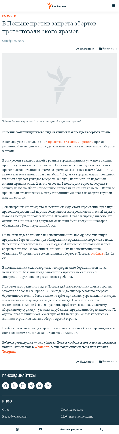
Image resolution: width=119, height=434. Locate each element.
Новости (9, 16)
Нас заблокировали (15, 416)
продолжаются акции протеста (70, 142)
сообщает (98, 253)
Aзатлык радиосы (71, 429)
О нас (5, 409)
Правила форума (72, 409)
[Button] (85, 49)
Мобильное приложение (77, 416)
